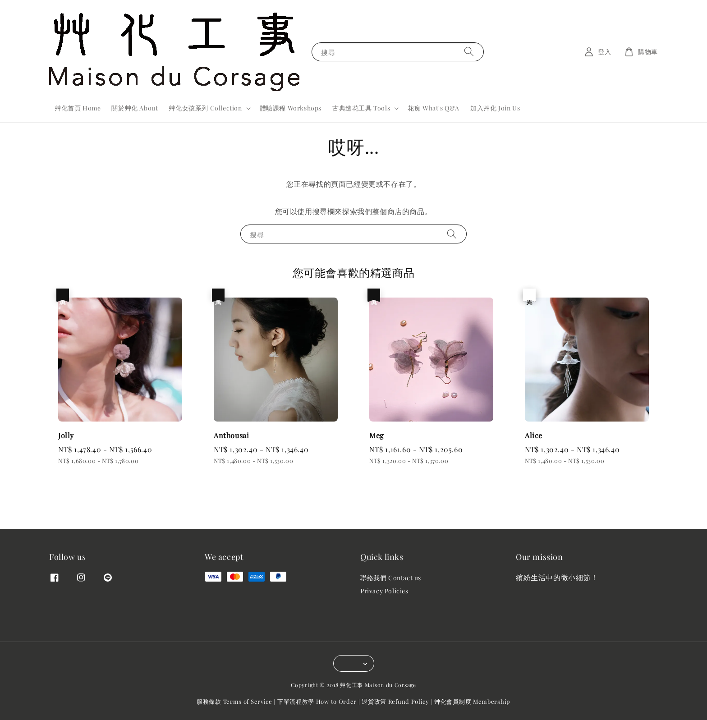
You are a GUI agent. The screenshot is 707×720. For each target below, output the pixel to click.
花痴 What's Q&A (433, 108)
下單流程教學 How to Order (317, 701)
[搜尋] (468, 51)
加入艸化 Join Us (495, 108)
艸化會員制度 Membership (472, 701)
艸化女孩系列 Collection (205, 108)
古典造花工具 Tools (361, 108)
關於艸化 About (134, 108)
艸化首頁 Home (78, 108)
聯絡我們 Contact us (390, 578)
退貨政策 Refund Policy (395, 701)
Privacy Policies (384, 591)
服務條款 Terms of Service (234, 701)
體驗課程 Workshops (290, 108)
